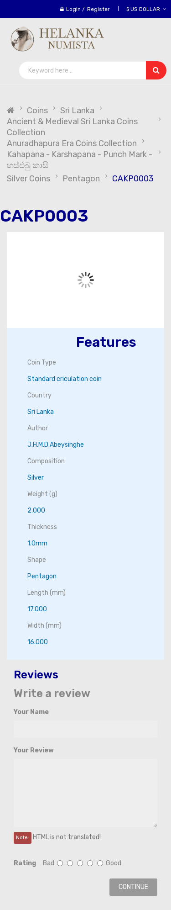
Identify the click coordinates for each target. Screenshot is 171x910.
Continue (133, 887)
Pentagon (81, 179)
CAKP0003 (133, 179)
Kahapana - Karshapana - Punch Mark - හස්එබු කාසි (79, 159)
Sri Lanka (77, 111)
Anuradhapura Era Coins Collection (72, 143)
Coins (37, 111)
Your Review (34, 750)
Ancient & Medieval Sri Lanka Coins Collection (72, 127)
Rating (25, 863)
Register (98, 9)
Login (73, 9)
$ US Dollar (146, 9)
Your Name (31, 712)
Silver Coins (28, 179)
